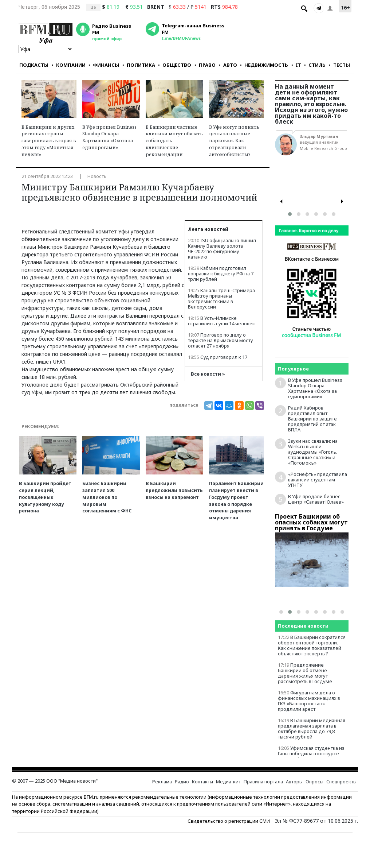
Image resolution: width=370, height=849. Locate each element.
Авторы (294, 782)
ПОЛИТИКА (138, 65)
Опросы (314, 782)
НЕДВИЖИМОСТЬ (264, 65)
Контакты (202, 782)
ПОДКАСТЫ (33, 65)
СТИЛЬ (315, 65)
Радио (182, 782)
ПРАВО (205, 65)
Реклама (162, 782)
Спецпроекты (341, 782)
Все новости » (208, 374)
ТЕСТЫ (339, 65)
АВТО (228, 65)
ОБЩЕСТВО (174, 65)
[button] (290, 214)
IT (296, 65)
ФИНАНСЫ (103, 65)
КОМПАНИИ (69, 65)
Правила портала (263, 782)
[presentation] (281, 201)
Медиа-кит (228, 782)
